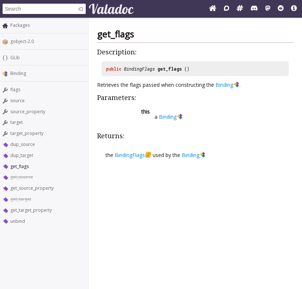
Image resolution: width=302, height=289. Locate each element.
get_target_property (31, 210)
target (16, 122)
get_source (21, 177)
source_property (27, 111)
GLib (15, 57)
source (17, 100)
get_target (20, 199)
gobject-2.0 (22, 41)
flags (15, 89)
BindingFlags (139, 69)
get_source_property (32, 188)
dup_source (22, 144)
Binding (18, 73)
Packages (20, 25)
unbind (17, 221)
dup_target (21, 155)
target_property (26, 133)
